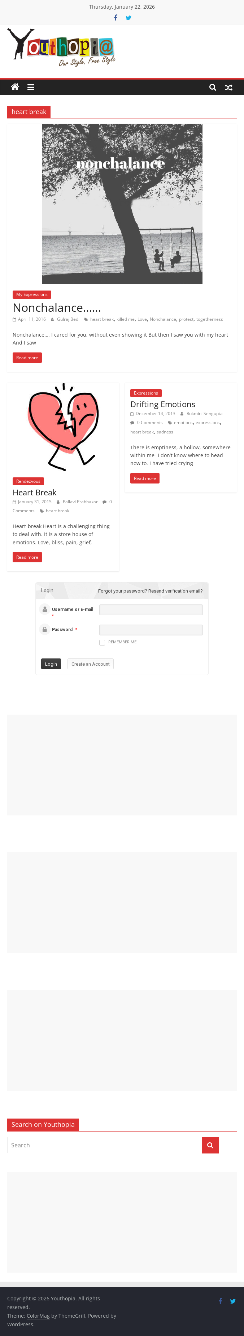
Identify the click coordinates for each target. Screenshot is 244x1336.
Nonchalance (163, 319)
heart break (102, 319)
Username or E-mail (72, 609)
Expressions (146, 393)
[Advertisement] (121, 765)
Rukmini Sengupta (205, 413)
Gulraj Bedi (68, 319)
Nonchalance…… (57, 307)
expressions (208, 422)
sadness (165, 432)
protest (186, 319)
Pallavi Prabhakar (81, 502)
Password (62, 629)
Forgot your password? (122, 591)
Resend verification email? (175, 591)
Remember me (117, 642)
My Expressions (32, 294)
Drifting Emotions (162, 404)
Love (142, 319)
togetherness (209, 319)
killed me (126, 319)
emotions (183, 422)
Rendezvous (28, 481)
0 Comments (146, 422)
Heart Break (35, 492)
